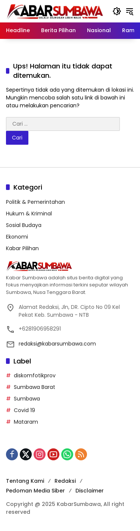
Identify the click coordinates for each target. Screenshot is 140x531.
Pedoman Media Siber (35, 490)
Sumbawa (27, 398)
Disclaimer (89, 490)
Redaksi (65, 481)
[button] (116, 11)
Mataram (26, 422)
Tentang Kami (25, 481)
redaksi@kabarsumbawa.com (57, 343)
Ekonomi (17, 236)
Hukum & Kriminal (29, 213)
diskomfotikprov (35, 375)
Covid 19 (24, 410)
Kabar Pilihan (22, 248)
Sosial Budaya (23, 225)
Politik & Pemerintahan (35, 202)
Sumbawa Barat (34, 387)
